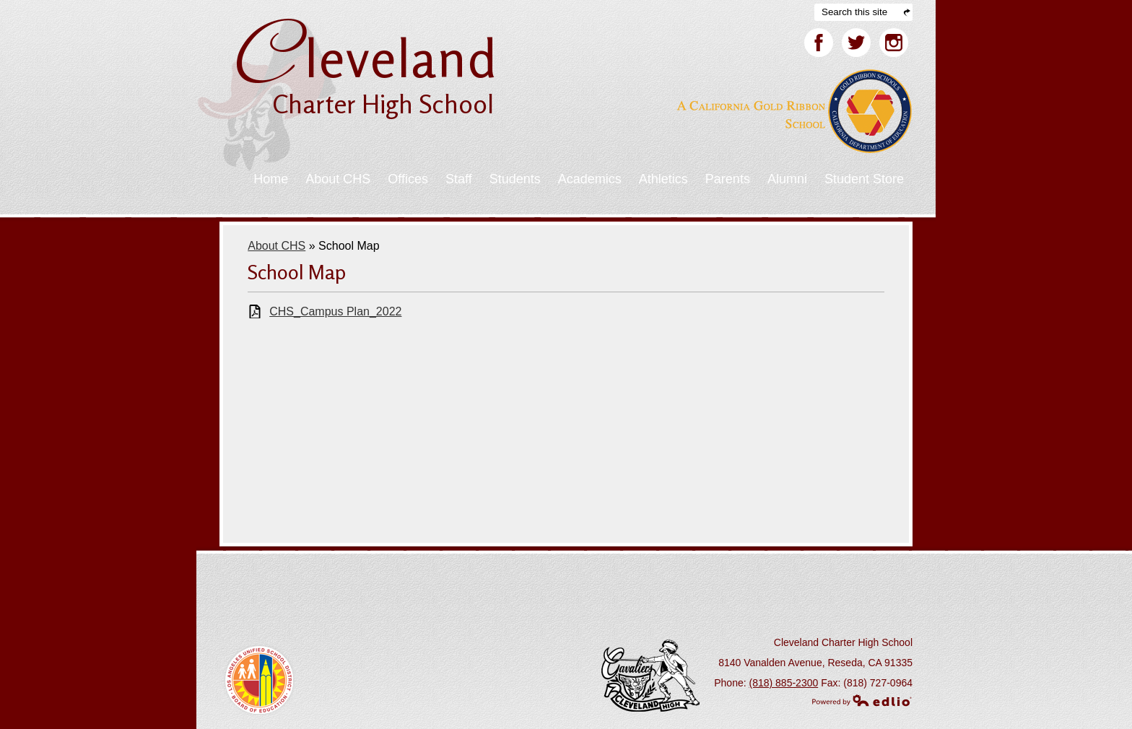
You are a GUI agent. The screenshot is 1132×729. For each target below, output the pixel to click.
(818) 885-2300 (784, 683)
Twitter (856, 45)
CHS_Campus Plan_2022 (335, 311)
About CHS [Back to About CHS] (276, 246)
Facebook (818, 45)
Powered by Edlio (862, 700)
